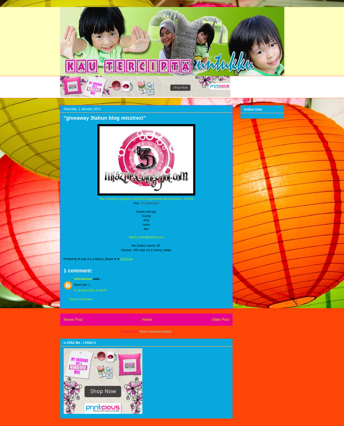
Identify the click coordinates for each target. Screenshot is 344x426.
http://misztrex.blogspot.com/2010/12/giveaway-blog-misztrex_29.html (146, 198)
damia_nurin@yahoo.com (146, 237)
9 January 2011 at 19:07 (90, 290)
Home (147, 320)
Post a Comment (81, 299)
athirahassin (83, 279)
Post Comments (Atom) (155, 331)
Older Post (220, 320)
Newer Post (73, 320)
